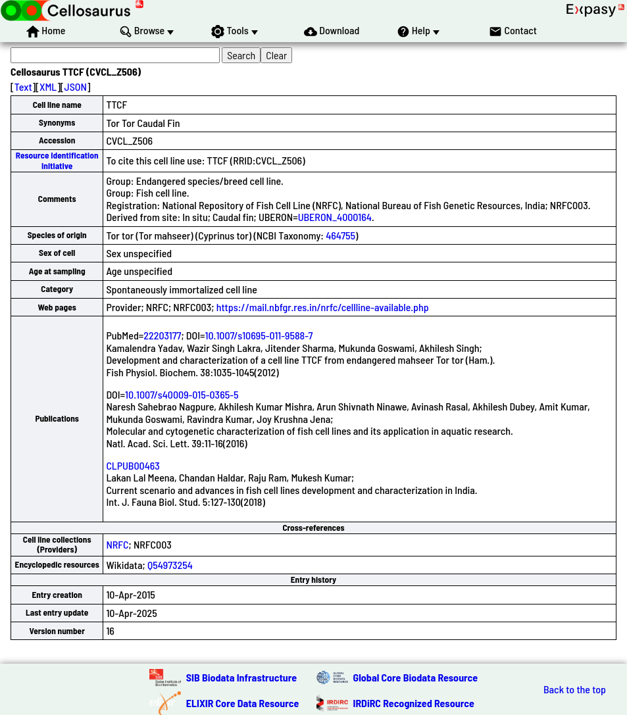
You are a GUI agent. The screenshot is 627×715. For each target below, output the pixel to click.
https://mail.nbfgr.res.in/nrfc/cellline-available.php (322, 307)
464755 (340, 235)
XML (48, 86)
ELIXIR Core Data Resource (242, 703)
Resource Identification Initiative (57, 160)
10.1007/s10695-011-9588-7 (259, 335)
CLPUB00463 (133, 465)
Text (23, 86)
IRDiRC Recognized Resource (413, 703)
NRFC (117, 544)
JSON (75, 86)
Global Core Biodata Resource (415, 677)
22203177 (162, 335)
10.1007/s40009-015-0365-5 (181, 394)
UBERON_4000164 (335, 216)
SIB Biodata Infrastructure (241, 677)
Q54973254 (170, 564)
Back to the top (574, 689)
